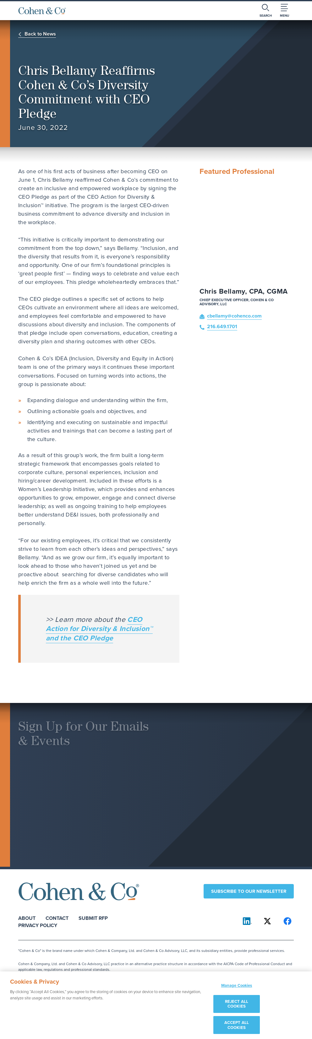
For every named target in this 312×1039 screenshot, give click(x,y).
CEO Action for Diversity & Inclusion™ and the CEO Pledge (99, 628)
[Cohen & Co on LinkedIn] (247, 921)
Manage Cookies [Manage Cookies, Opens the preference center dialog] (236, 988)
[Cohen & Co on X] (267, 921)
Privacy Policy (37, 925)
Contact (57, 918)
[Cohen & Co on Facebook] (287, 921)
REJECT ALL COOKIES (236, 1006)
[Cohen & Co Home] (42, 10)
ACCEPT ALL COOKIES (236, 1027)
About (27, 918)
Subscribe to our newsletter (248, 891)
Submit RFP (93, 918)
